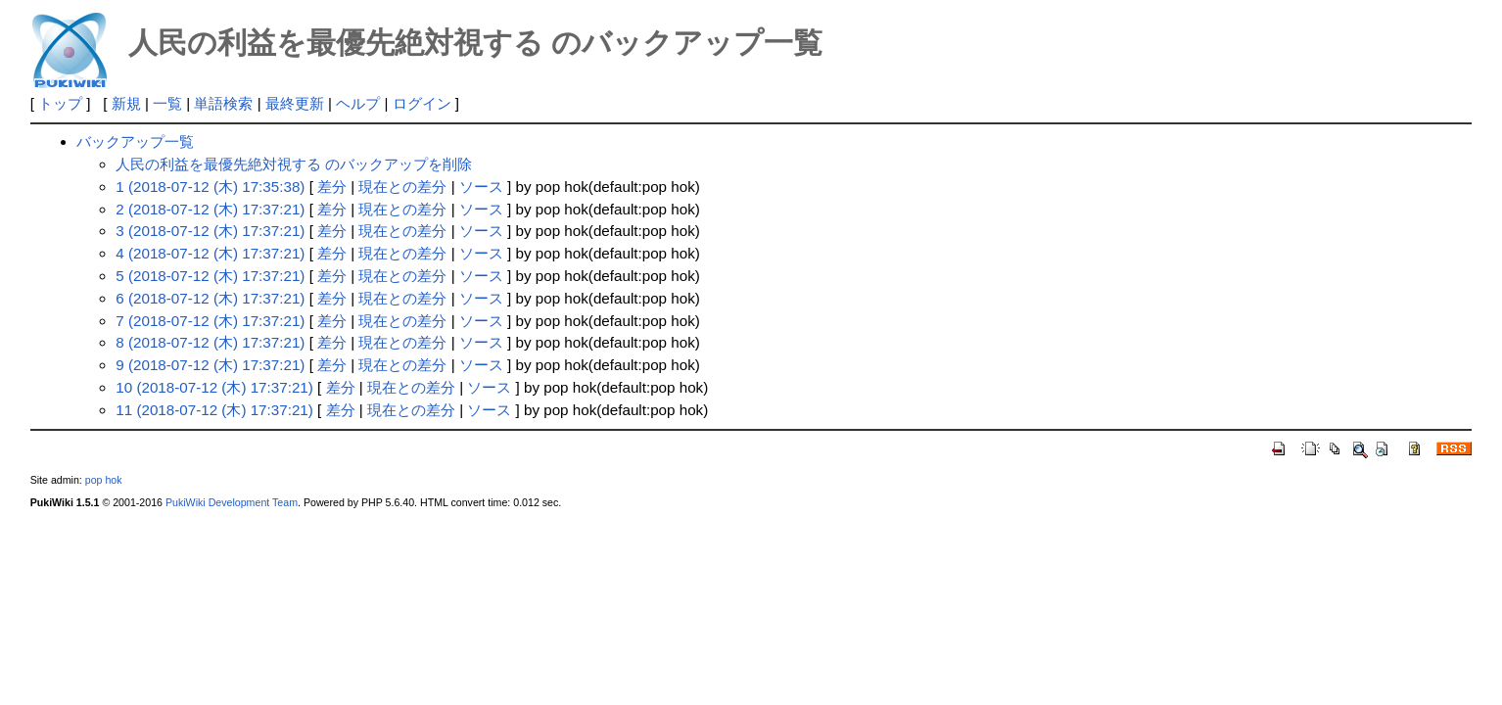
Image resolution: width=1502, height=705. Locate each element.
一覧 (167, 103)
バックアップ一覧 (135, 141)
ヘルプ (358, 103)
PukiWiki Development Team (231, 502)
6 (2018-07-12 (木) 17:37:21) (210, 298)
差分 (332, 186)
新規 (126, 103)
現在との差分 (402, 186)
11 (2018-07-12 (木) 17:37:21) (214, 409)
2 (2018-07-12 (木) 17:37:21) (210, 209)
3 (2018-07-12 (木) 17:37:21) (210, 230)
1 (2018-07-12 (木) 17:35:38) (210, 186)
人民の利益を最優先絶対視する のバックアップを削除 (294, 164)
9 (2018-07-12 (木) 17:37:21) (210, 364)
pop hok (103, 480)
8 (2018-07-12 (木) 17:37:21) (210, 342)
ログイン (422, 103)
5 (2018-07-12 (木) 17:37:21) (210, 275)
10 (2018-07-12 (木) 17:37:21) (214, 387)
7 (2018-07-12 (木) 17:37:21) (210, 320)
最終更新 (294, 103)
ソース (481, 186)
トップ (60, 103)
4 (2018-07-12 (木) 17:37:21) (210, 253)
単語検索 (223, 103)
